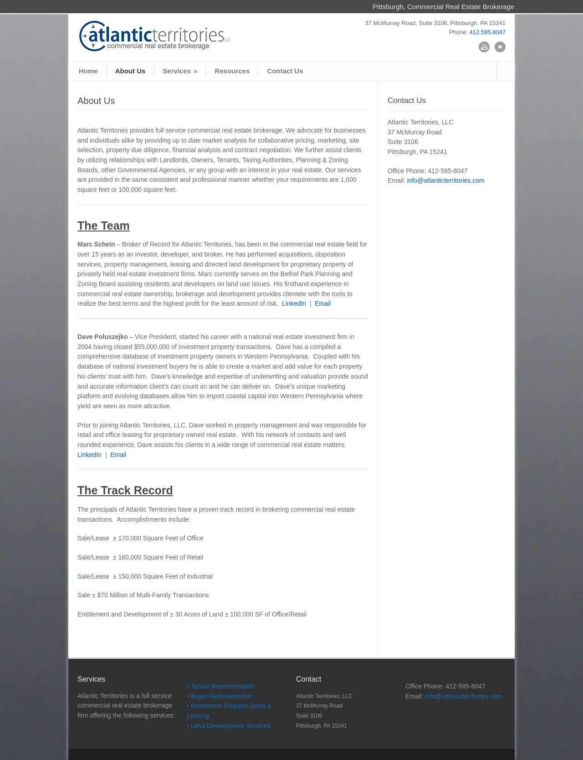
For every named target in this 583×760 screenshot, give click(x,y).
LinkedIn (294, 303)
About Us (130, 71)
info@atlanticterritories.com (446, 180)
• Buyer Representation (219, 696)
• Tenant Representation (221, 686)
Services (180, 71)
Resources (232, 71)
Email (322, 303)
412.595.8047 (487, 32)
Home (88, 71)
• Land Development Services (229, 725)
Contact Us (285, 71)
